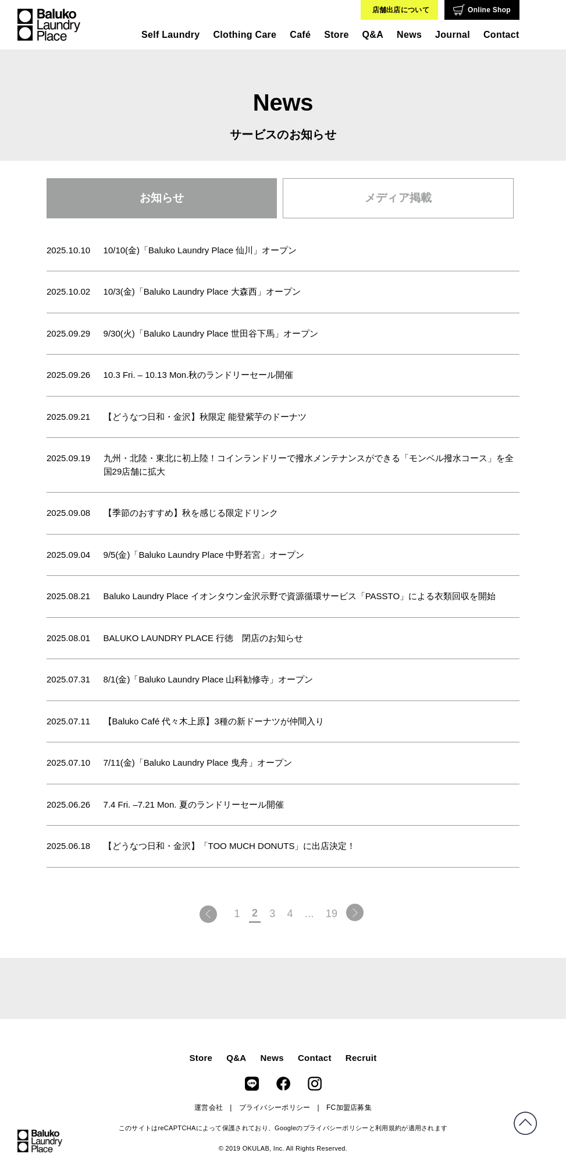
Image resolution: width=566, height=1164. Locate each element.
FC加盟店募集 (349, 1107)
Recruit (361, 1058)
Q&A (372, 35)
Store (336, 35)
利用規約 (388, 1127)
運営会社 (208, 1107)
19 (332, 913)
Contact (501, 35)
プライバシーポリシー (275, 1107)
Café (300, 35)
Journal (452, 35)
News (271, 1058)
